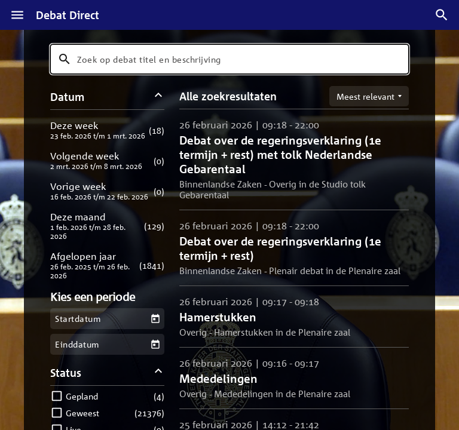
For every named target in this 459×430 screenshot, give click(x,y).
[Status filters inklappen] (158, 372)
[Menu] (17, 15)
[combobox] (229, 59)
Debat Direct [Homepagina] (67, 15)
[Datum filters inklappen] (158, 96)
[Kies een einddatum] (155, 344)
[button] (107, 129)
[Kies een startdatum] (155, 318)
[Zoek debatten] (441, 15)
